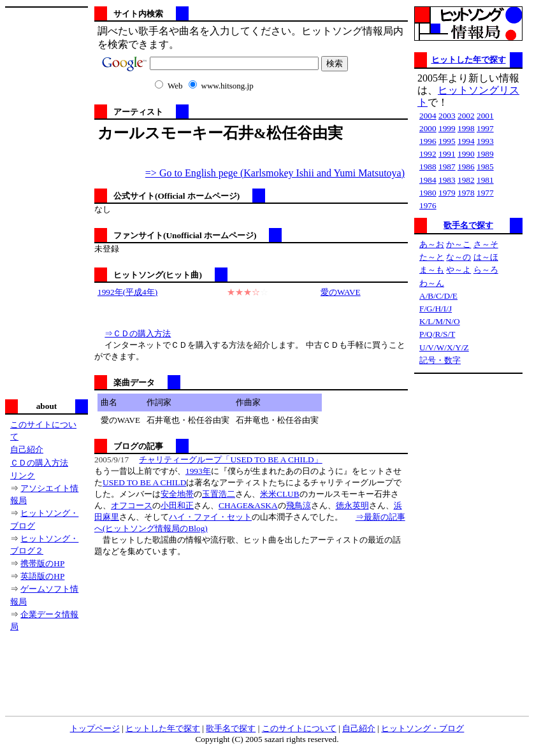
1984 (428, 180)
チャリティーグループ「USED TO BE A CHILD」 (230, 459)
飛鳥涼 (298, 505)
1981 (485, 180)
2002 (466, 115)
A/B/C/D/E (438, 296)
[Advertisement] (46, 202)
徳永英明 (352, 505)
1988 (428, 166)
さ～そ (485, 244)
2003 (447, 115)
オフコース (131, 505)
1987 (447, 166)
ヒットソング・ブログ (422, 728)
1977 (485, 192)
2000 (428, 128)
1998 (466, 128)
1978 (466, 192)
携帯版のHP (42, 563)
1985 (485, 166)
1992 (428, 154)
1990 (466, 154)
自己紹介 (26, 449)
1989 (485, 154)
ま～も (431, 270)
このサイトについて (299, 728)
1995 (447, 141)
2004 (428, 115)
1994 (466, 141)
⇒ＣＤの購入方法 (138, 333)
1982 (466, 180)
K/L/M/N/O (439, 321)
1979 (447, 192)
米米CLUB (279, 494)
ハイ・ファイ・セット (210, 517)
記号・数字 (440, 360)
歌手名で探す (468, 225)
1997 (485, 128)
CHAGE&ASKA (248, 505)
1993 (485, 141)
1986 (466, 166)
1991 (447, 154)
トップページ (95, 728)
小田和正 (177, 505)
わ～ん (431, 283)
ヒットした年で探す (468, 59)
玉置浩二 (218, 494)
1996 (428, 141)
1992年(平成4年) (127, 292)
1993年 (198, 471)
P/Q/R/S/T (437, 334)
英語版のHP (42, 576)
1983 (447, 180)
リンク (22, 475)
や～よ (458, 270)
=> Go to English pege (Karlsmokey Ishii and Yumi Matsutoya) (275, 173)
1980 (428, 192)
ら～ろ (485, 270)
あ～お (431, 244)
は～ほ (485, 257)
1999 (447, 128)
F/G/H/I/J (435, 308)
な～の (458, 257)
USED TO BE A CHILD (144, 482)
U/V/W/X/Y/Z (444, 347)
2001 (485, 115)
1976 (428, 205)
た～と (431, 257)
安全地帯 (177, 494)
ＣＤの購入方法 (39, 462)
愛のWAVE (341, 292)
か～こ (458, 244)
